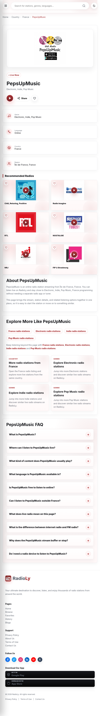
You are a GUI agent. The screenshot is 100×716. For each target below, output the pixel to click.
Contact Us (10, 645)
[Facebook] (7, 659)
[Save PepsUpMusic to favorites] (34, 98)
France (25, 17)
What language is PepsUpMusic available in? (35, 474)
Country (15, 17)
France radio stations (19, 331)
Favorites (9, 615)
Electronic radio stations (48, 331)
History (8, 619)
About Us (9, 638)
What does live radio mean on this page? (32, 513)
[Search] (83, 5)
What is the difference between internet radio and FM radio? (43, 527)
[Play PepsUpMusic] (10, 98)
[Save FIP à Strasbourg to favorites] (54, 247)
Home (5, 17)
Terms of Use (11, 642)
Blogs (8, 622)
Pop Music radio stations (21, 338)
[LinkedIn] (27, 659)
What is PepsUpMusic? (22, 434)
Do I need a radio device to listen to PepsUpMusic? (38, 553)
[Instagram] (20, 659)
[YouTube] (33, 659)
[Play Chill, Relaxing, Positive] (26, 190)
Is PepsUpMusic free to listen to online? (32, 487)
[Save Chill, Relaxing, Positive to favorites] (6, 183)
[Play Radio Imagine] (74, 190)
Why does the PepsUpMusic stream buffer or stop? (38, 540)
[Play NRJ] (26, 254)
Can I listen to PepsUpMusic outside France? (34, 500)
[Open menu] (6, 6)
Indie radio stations (76, 331)
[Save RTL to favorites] (6, 215)
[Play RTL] (26, 222)
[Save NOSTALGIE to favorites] (54, 215)
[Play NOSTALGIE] (74, 222)
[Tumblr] (40, 659)
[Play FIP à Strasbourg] (74, 254)
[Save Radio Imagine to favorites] (54, 183)
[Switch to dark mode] (94, 6)
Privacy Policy (12, 635)
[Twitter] (14, 659)
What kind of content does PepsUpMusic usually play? (40, 460)
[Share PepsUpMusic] (22, 98)
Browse (8, 612)
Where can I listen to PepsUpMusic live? (32, 447)
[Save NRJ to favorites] (6, 247)
